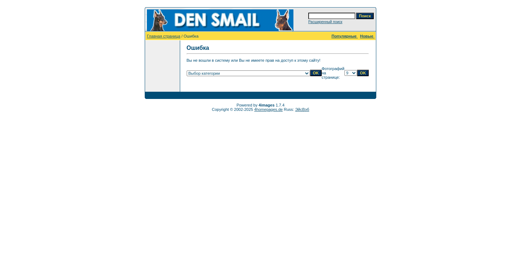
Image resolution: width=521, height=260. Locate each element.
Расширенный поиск (325, 22)
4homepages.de (268, 109)
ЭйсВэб (302, 109)
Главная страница (163, 36)
